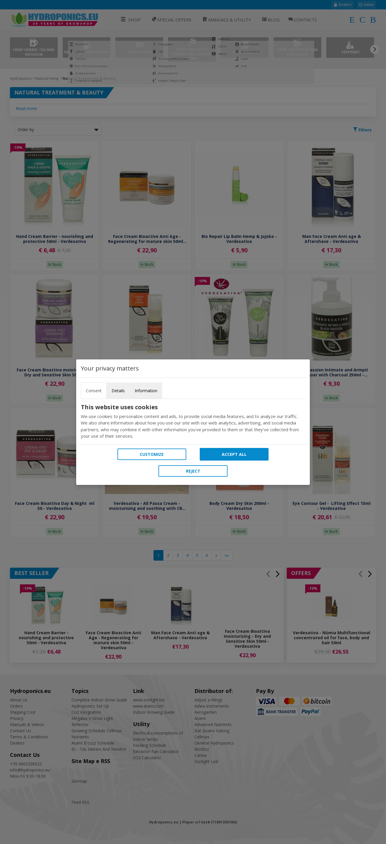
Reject (193, 471)
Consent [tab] (94, 390)
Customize (152, 454)
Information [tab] (146, 390)
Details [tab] (118, 390)
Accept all (234, 454)
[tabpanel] (193, 421)
